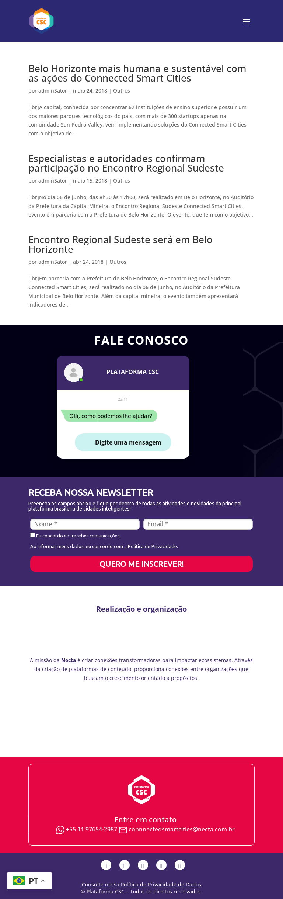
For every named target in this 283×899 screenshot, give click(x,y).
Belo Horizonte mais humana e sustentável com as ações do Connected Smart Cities (137, 73)
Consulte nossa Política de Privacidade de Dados (141, 884)
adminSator (52, 90)
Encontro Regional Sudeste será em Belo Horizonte (120, 244)
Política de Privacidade (152, 546)
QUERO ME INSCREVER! (141, 563)
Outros (121, 90)
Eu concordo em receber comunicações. (75, 535)
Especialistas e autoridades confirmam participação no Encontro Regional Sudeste (126, 163)
